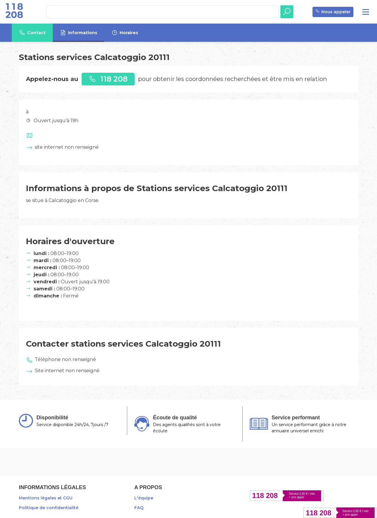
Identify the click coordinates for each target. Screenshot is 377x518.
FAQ (138, 507)
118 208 (108, 78)
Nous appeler (332, 12)
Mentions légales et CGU (45, 498)
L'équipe (143, 498)
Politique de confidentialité (48, 507)
